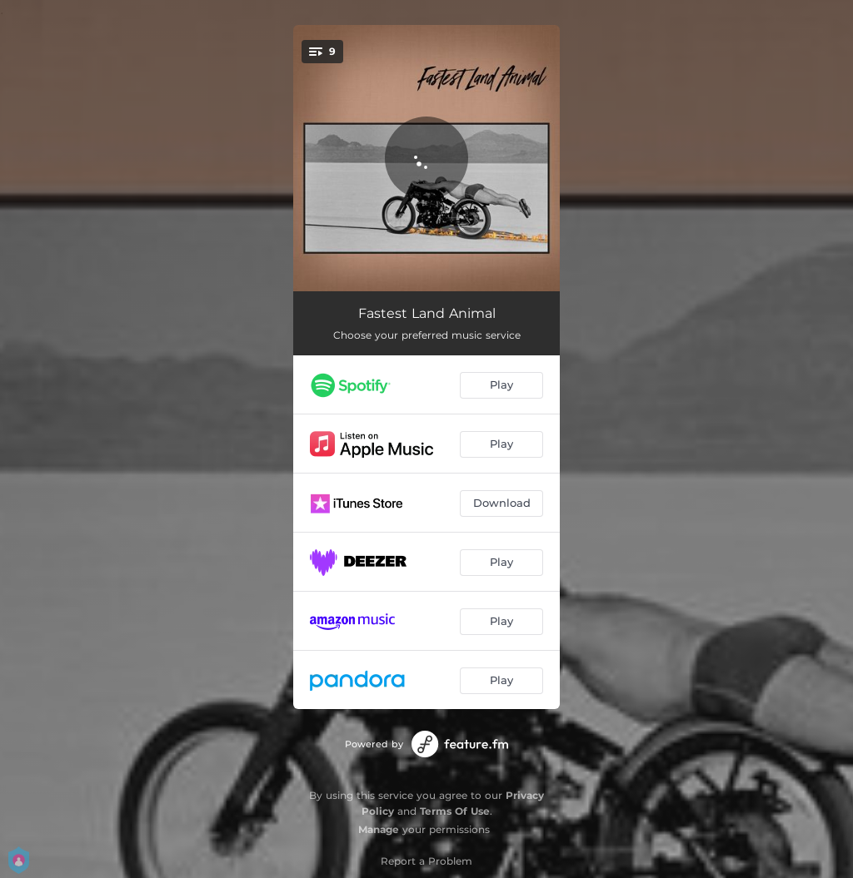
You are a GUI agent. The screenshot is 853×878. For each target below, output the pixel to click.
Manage (378, 829)
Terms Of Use (455, 811)
